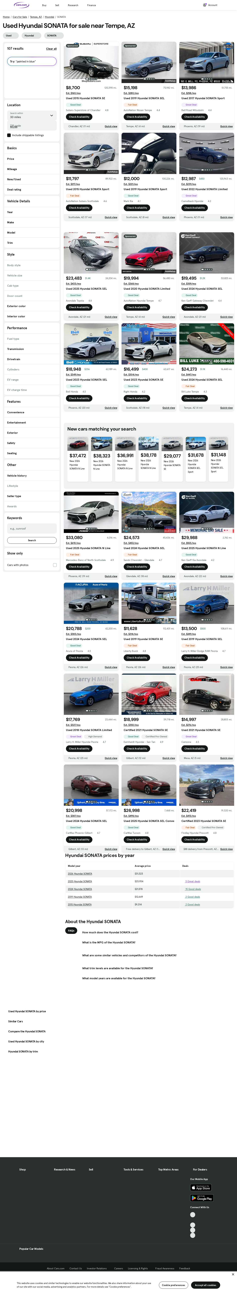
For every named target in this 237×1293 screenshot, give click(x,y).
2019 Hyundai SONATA (80, 947)
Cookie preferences (173, 1285)
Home (6, 16)
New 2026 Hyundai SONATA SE (172, 515)
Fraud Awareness (164, 1268)
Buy (44, 5)
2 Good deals (191, 947)
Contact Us (76, 1268)
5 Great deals (191, 931)
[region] (118, 1282)
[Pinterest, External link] (192, 1235)
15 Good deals (191, 939)
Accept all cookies (205, 1285)
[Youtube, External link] (192, 1225)
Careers (118, 1268)
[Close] (233, 1274)
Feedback (184, 1268)
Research (73, 5)
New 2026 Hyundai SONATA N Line (77, 515)
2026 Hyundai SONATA (80, 923)
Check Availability (79, 116)
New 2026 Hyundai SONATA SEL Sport (194, 516)
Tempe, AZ (36, 16)
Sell (57, 5)
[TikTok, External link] (192, 1214)
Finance (91, 5)
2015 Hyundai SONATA (80, 954)
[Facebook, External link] (192, 1220)
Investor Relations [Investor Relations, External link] (98, 1268)
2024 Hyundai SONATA (80, 939)
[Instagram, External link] (192, 1230)
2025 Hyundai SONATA (80, 931)
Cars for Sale (20, 16)
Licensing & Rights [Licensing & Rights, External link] (139, 1268)
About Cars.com (56, 1268)
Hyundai (49, 16)
